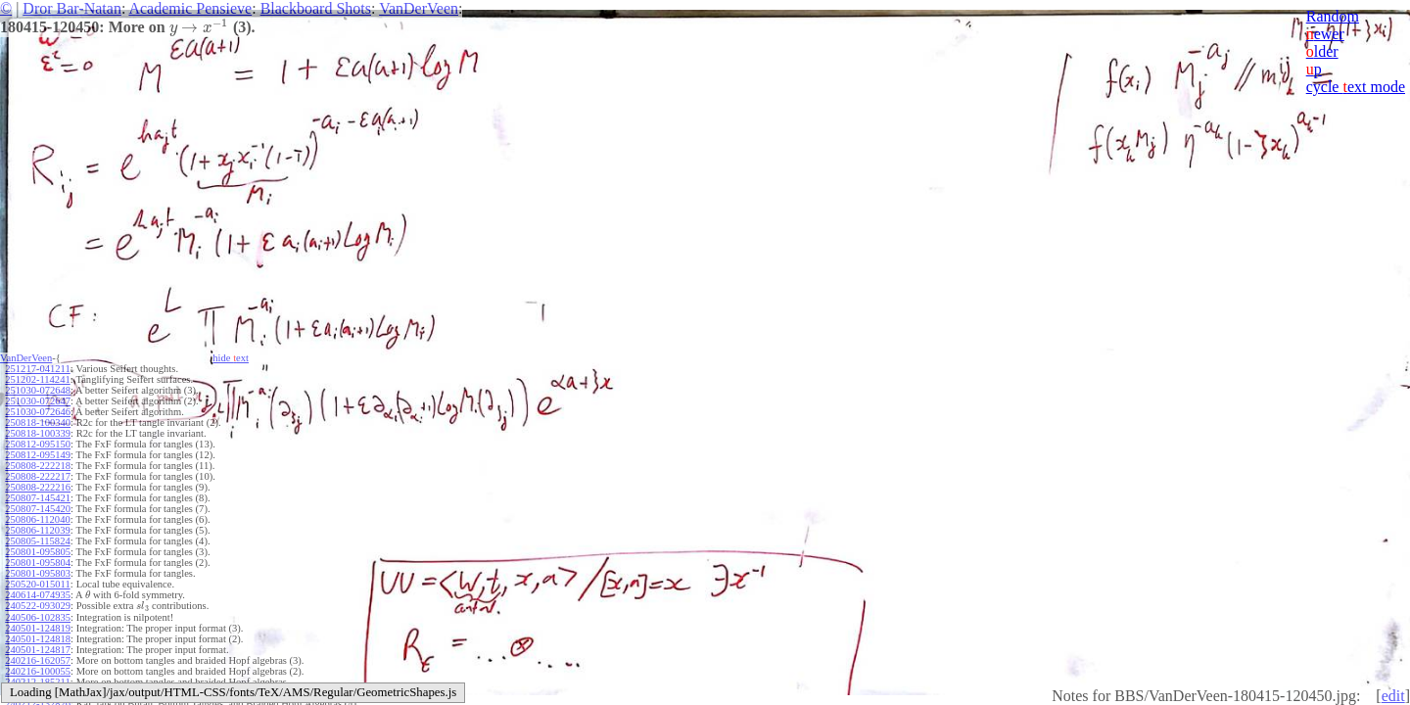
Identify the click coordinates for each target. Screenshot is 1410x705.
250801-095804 (37, 562)
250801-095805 (37, 551)
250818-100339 (37, 433)
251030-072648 (37, 390)
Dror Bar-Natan (72, 8)
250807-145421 (37, 498)
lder (1322, 51)
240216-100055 (37, 671)
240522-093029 (37, 605)
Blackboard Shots (315, 8)
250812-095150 (37, 444)
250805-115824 (37, 541)
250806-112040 (37, 519)
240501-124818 (37, 639)
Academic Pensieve (190, 8)
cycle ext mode (1355, 86)
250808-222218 (37, 465)
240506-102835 (37, 617)
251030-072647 (37, 401)
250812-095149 (37, 454)
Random (1332, 16)
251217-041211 (37, 368)
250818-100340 (37, 422)
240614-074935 (37, 594)
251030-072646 (37, 411)
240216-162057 (37, 660)
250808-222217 (37, 476)
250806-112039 (37, 530)
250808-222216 (37, 487)
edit (1393, 695)
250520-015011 (37, 584)
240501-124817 (37, 649)
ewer (1325, 33)
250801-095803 (37, 573)
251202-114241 (37, 379)
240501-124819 (37, 628)
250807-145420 (37, 508)
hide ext (230, 357)
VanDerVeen (418, 8)
